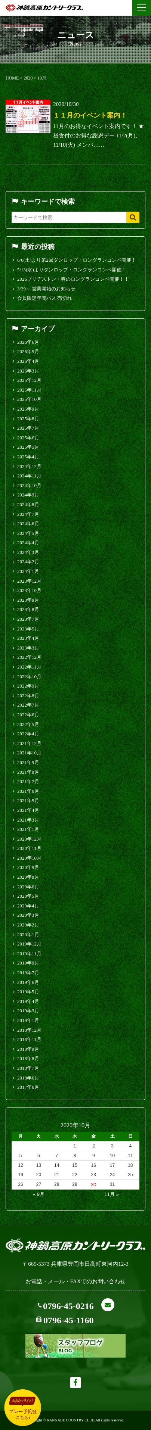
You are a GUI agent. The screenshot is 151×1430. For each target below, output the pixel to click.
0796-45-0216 (68, 1306)
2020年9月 (28, 867)
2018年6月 (28, 1078)
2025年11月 (29, 390)
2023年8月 (28, 609)
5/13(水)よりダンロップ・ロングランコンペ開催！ (71, 269)
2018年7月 (28, 1068)
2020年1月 (28, 934)
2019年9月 (28, 963)
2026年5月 (28, 351)
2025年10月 (29, 399)
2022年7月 (28, 705)
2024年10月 (29, 485)
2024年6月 (28, 523)
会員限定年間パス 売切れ (44, 298)
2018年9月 (28, 1049)
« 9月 (38, 1194)
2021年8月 (28, 772)
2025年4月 (28, 456)
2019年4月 (28, 1001)
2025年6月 (28, 437)
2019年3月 (28, 1010)
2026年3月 (28, 371)
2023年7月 (28, 619)
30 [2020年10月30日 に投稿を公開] (93, 1184)
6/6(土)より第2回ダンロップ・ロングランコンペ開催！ (76, 260)
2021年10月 (29, 752)
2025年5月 (28, 447)
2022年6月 (28, 714)
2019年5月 (28, 991)
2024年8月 (28, 504)
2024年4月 (28, 542)
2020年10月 (29, 858)
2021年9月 (28, 762)
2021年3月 (28, 820)
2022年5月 (28, 724)
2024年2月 (28, 561)
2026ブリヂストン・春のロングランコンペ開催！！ (73, 279)
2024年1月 (28, 571)
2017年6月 (28, 1087)
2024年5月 (28, 533)
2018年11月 (29, 1039)
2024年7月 (28, 514)
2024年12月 (29, 466)
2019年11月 (29, 953)
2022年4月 (28, 733)
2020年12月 (29, 839)
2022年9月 (28, 686)
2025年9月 (28, 409)
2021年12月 (29, 743)
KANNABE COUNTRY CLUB (71, 1420)
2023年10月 (29, 590)
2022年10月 (29, 676)
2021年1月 (28, 829)
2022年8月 (28, 695)
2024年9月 (28, 495)
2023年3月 (28, 648)
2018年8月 (28, 1058)
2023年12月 (29, 581)
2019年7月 (28, 972)
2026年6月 (28, 342)
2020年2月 (28, 925)
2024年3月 (28, 552)
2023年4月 (28, 638)
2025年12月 (29, 380)
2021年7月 (28, 781)
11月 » (111, 1194)
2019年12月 (29, 944)
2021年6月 (28, 791)
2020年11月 (29, 848)
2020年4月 (28, 906)
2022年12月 (29, 657)
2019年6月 (28, 982)
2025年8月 (28, 418)
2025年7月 (28, 428)
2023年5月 (28, 629)
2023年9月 (28, 600)
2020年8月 (28, 877)
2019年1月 (28, 1020)
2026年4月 (28, 361)
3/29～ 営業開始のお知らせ (46, 289)
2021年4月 (28, 810)
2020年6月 (28, 887)
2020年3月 (28, 915)
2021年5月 (28, 800)
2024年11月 (29, 476)
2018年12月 (29, 1030)
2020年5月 (28, 896)
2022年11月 (29, 667)
